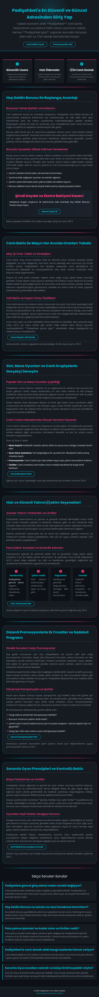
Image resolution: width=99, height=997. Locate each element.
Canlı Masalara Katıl (21, 473)
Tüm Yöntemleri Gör (21, 603)
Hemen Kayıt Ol (49, 211)
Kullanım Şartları (56, 993)
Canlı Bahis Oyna (35, 44)
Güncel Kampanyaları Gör (24, 736)
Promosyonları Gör (63, 44)
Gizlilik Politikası (42, 993)
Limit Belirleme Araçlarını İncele (27, 846)
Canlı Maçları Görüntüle (23, 337)
